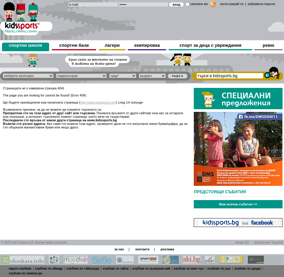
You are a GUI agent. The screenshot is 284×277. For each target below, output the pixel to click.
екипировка (147, 45)
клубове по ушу (218, 268)
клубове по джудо (247, 268)
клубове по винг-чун (189, 268)
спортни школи (25, 45)
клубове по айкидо (49, 268)
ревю (269, 45)
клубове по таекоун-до (25, 273)
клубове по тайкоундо (83, 268)
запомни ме (199, 4)
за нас (119, 249)
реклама (167, 249)
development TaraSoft (268, 242)
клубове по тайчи (116, 268)
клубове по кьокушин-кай (151, 268)
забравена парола (261, 4)
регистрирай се (231, 4)
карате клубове (20, 268)
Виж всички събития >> (238, 204)
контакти (142, 249)
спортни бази (74, 45)
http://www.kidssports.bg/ (98, 102)
